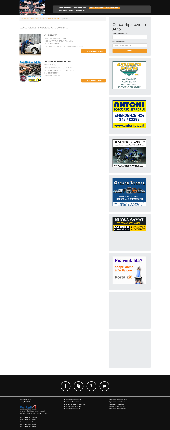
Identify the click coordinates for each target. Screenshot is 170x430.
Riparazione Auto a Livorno (72, 402)
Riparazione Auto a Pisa (116, 404)
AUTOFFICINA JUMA (50, 35)
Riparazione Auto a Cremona (118, 400)
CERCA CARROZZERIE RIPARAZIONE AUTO (104, 8)
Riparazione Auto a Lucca (117, 402)
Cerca (129, 51)
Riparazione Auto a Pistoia (27, 424)
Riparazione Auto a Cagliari (72, 400)
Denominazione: (119, 42)
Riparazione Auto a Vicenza (117, 408)
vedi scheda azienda (93, 51)
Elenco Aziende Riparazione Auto (48, 19)
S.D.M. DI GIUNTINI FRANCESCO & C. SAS (57, 62)
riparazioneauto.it (25, 400)
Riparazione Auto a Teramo (72, 406)
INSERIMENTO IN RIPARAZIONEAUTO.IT (71, 11)
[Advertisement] (129, 309)
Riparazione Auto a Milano (27, 422)
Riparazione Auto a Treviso (117, 406)
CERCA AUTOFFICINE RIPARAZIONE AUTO (72, 8)
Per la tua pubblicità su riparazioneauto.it (32, 411)
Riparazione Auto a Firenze (27, 420)
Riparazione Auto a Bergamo (28, 417)
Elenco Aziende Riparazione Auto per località (33, 413)
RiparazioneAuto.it (27, 19)
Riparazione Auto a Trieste (27, 426)
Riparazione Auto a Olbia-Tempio (74, 404)
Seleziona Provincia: (120, 33)
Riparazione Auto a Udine (72, 408)
